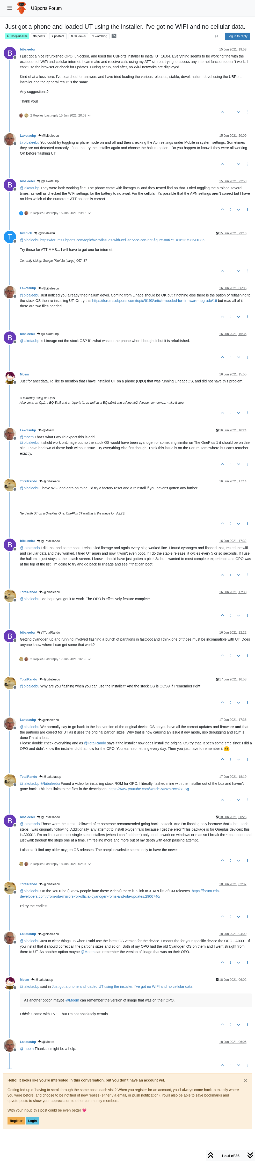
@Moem (46, 430)
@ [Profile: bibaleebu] (29, 142)
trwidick (26, 233)
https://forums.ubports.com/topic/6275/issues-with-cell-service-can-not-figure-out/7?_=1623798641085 (122, 240)
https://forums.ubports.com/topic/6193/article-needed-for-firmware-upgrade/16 (154, 301)
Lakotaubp (28, 135)
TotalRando (28, 481)
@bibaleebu (48, 135)
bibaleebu (27, 49)
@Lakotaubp (48, 181)
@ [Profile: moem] (27, 437)
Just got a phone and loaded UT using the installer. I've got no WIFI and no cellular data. (122, 986)
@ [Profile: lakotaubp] (29, 188)
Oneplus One (16, 36)
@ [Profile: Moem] (87, 952)
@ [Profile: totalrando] (30, 548)
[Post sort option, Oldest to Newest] (217, 36)
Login (32, 1121)
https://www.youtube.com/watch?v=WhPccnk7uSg (148, 789)
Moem (24, 374)
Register (16, 1121)
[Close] (246, 1080)
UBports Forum (46, 8)
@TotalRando (48, 541)
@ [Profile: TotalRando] (95, 743)
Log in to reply (237, 36)
